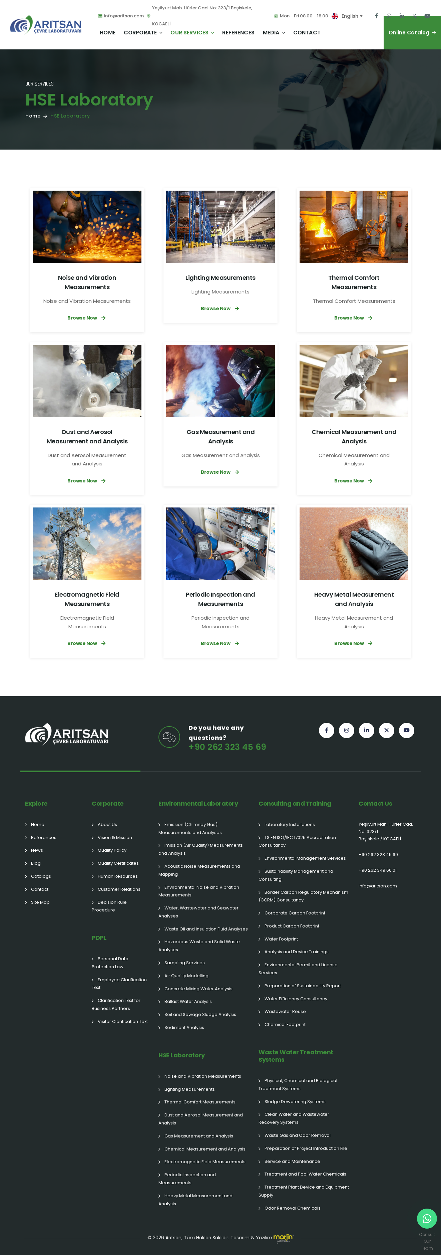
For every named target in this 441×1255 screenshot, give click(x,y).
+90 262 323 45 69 (378, 854)
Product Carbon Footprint (292, 926)
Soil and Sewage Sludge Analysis (200, 1014)
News (37, 850)
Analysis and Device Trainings (297, 952)
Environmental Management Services (305, 858)
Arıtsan (173, 1237)
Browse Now (87, 318)
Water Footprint (281, 939)
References (238, 32)
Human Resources (118, 876)
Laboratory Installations (290, 824)
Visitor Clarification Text (123, 1021)
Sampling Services (184, 963)
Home (107, 32)
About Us (107, 824)
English (350, 16)
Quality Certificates (118, 863)
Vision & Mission (115, 837)
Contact (307, 32)
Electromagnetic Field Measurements (205, 1162)
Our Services (189, 32)
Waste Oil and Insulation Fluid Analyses (206, 929)
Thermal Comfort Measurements (200, 1102)
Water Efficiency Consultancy (296, 999)
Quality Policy (112, 850)
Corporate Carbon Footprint (295, 913)
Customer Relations (119, 889)
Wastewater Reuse (285, 1011)
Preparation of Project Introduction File (306, 1148)
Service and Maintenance (292, 1161)
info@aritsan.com (378, 886)
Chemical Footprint (285, 1024)
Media (271, 32)
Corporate (140, 32)
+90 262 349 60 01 (378, 870)
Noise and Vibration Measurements (202, 1076)
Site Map (40, 902)
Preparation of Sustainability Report (303, 986)
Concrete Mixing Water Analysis (198, 989)
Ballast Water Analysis (188, 1001)
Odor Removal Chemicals (293, 1208)
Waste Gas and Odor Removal (298, 1135)
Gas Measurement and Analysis (198, 1136)
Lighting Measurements (220, 277)
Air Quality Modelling (186, 976)
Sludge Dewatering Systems (295, 1101)
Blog (36, 863)
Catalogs (41, 876)
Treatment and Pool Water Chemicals (305, 1174)
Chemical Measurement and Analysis (205, 1149)
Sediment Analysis (184, 1027)
